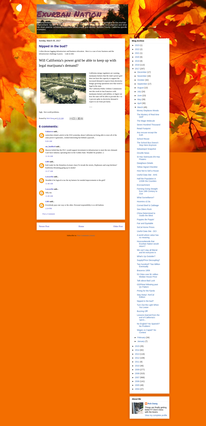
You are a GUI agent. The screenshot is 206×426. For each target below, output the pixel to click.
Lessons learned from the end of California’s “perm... (148, 317)
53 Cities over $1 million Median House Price (147, 275)
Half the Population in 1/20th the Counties (146, 180)
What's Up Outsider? (146, 256)
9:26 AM (48, 141)
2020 (137, 57)
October (141, 80)
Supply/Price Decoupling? (148, 260)
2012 (137, 358)
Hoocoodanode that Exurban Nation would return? (148, 243)
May (139, 99)
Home (81, 226)
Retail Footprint (143, 128)
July (139, 91)
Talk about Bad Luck (146, 280)
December (142, 72)
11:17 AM (49, 171)
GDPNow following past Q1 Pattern (147, 285)
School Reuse (143, 139)
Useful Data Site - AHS (147, 175)
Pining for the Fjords (146, 291)
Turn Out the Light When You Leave (148, 306)
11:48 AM (49, 184)
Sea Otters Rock (144, 209)
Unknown (49, 131)
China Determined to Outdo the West (146, 214)
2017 (137, 69)
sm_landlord (50, 146)
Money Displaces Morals (148, 110)
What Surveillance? (145, 197)
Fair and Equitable (145, 223)
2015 (137, 346)
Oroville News (143, 153)
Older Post (118, 226)
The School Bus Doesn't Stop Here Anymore (147, 144)
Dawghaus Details (145, 163)
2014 (137, 350)
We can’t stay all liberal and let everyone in (147, 251)
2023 (137, 45)
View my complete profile (156, 415)
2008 (137, 373)
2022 (137, 49)
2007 (137, 377)
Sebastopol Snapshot (146, 149)
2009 (137, 369)
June (139, 95)
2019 (137, 61)
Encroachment (143, 185)
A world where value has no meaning (148, 236)
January (141, 341)
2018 (137, 65)
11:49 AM (49, 196)
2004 (137, 389)
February (141, 337)
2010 (137, 366)
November (142, 76)
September (142, 84)
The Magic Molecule (146, 121)
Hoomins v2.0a (143, 201)
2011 (137, 362)
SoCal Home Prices (145, 227)
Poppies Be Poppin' (145, 219)
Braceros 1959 (143, 270)
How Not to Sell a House (148, 171)
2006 (137, 381)
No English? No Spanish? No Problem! (148, 325)
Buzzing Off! (142, 311)
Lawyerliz (49, 177)
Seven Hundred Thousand (148, 125)
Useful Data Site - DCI (147, 231)
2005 (137, 385)
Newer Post (44, 226)
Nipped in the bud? (145, 301)
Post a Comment (48, 214)
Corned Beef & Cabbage (148, 205)
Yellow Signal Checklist (147, 167)
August (140, 88)
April (139, 103)
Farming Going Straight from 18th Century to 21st (147, 191)
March (140, 107)
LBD (47, 162)
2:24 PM (48, 208)
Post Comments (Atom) (86, 235)
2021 (137, 53)
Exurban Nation (69, 14)
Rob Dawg (153, 403)
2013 (137, 354)
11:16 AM (49, 156)
